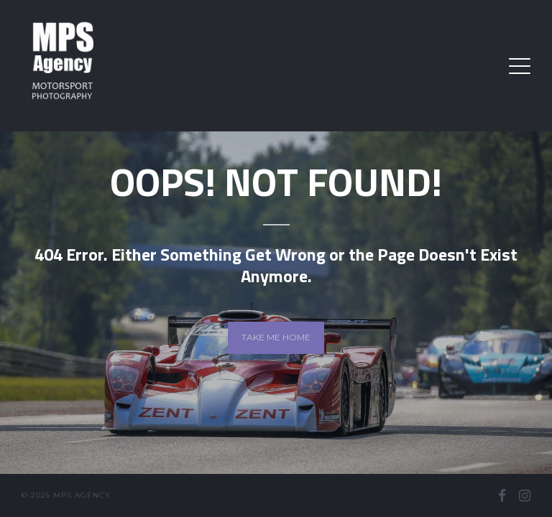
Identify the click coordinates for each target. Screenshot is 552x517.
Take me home (276, 337)
